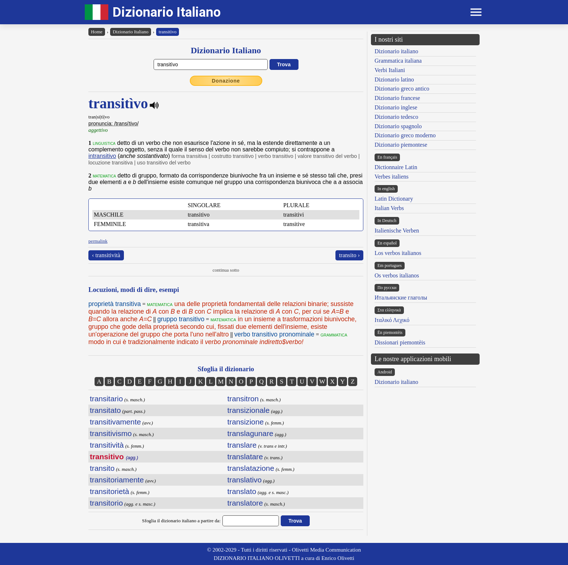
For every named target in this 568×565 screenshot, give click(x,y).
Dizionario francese (397, 98)
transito (102, 468)
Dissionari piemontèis (400, 342)
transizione (245, 422)
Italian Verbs (389, 208)
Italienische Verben (397, 230)
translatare (245, 456)
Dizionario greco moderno (405, 135)
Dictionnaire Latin (396, 167)
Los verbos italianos (398, 253)
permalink (98, 241)
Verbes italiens (392, 176)
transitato (105, 410)
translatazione (250, 468)
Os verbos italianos (397, 275)
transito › (349, 255)
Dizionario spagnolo (398, 126)
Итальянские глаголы (401, 297)
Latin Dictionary (394, 199)
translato (241, 491)
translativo (244, 480)
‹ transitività (106, 255)
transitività (107, 445)
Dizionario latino (394, 79)
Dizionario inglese (396, 107)
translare (242, 445)
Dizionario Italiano (167, 12)
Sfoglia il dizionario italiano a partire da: (181, 520)
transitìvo (167, 31)
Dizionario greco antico (402, 88)
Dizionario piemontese (401, 145)
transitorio (106, 503)
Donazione (226, 81)
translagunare (250, 433)
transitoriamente (117, 480)
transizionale (248, 410)
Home (97, 31)
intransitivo (102, 156)
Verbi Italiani (390, 70)
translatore (245, 503)
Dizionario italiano (396, 51)
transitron (243, 398)
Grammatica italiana (398, 61)
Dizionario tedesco (396, 117)
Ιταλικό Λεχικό (392, 320)
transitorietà (109, 491)
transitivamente (115, 422)
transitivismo (111, 433)
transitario (106, 398)
